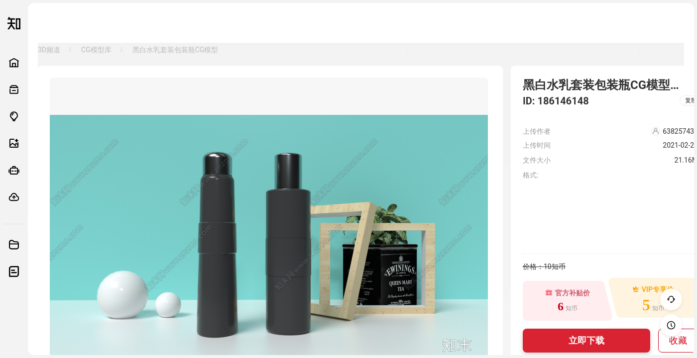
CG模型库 (96, 50)
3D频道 (49, 50)
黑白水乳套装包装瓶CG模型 (175, 50)
